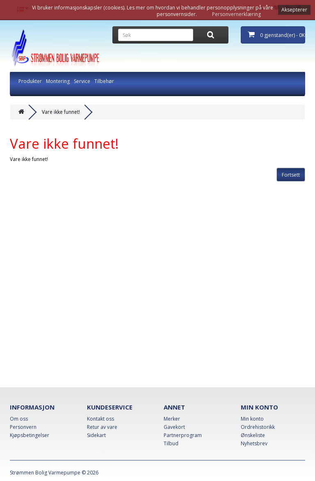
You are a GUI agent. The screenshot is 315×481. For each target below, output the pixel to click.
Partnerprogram (183, 435)
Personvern (23, 426)
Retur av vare (102, 426)
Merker (172, 418)
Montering (58, 81)
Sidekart (96, 435)
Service (82, 81)
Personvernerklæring (236, 14)
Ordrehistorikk (258, 426)
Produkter (30, 81)
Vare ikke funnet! (61, 111)
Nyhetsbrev (254, 443)
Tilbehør (104, 81)
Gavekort (174, 426)
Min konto (252, 418)
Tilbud (171, 443)
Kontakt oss (100, 418)
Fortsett (291, 174)
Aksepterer (294, 9)
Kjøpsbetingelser (29, 435)
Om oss (19, 418)
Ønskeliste (253, 435)
